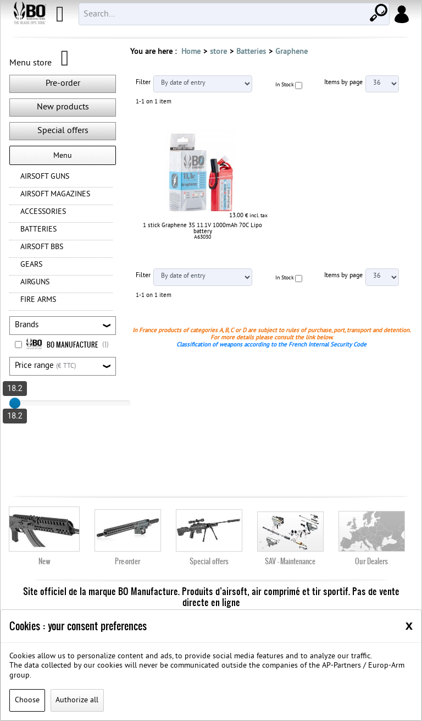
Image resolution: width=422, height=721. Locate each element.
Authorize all (76, 700)
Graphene (291, 52)
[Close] (409, 625)
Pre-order (63, 83)
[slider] (14, 403)
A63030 (202, 237)
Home (191, 52)
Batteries (251, 52)
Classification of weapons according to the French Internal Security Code (271, 345)
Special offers (62, 130)
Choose (27, 700)
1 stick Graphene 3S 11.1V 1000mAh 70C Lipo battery (202, 228)
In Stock (284, 85)
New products (63, 107)
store (218, 52)
